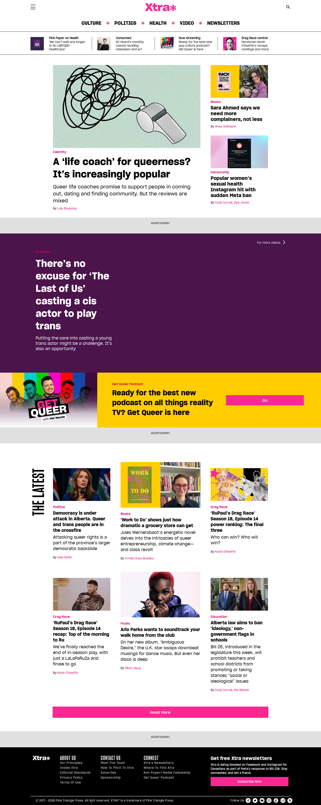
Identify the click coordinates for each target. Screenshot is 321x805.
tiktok (276, 800)
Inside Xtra (69, 768)
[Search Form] (287, 7)
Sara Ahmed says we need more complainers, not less (236, 113)
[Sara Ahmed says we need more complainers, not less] (239, 81)
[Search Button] (287, 6)
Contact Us (111, 757)
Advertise (108, 773)
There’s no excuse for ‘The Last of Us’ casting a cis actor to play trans (72, 294)
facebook (248, 800)
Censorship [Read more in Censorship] (220, 172)
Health (158, 23)
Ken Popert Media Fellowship (167, 773)
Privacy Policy (71, 777)
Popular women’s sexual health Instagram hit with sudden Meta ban (233, 186)
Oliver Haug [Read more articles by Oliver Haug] (133, 668)
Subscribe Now (249, 781)
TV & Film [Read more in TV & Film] (43, 252)
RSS (289, 800)
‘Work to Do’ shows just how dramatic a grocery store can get (157, 522)
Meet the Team (113, 763)
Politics (125, 23)
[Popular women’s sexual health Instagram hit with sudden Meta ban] (239, 152)
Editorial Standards (75, 773)
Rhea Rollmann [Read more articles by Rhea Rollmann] (225, 126)
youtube (262, 800)
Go (265, 400)
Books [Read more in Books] (216, 102)
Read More (160, 712)
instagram (269, 800)
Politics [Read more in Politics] (59, 507)
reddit (282, 800)
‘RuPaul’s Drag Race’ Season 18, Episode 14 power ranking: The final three (237, 521)
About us (68, 757)
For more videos (268, 243)
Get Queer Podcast (127, 384)
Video (187, 23)
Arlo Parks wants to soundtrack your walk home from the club (160, 632)
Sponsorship (111, 777)
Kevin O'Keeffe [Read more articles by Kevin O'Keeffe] (225, 552)
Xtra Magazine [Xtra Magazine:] (41, 759)
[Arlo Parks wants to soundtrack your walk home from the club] (160, 596)
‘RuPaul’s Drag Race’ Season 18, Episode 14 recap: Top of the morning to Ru (81, 631)
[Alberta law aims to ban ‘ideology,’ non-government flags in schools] (239, 596)
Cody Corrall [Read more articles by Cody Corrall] (223, 202)
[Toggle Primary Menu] (33, 8)
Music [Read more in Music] (125, 623)
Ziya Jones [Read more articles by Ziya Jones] (241, 202)
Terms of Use (70, 782)
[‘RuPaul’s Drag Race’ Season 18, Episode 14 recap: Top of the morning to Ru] (81, 596)
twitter (255, 800)
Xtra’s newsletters (159, 763)
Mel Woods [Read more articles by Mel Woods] (241, 690)
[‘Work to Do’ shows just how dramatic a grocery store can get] (160, 487)
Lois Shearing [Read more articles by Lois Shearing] (67, 208)
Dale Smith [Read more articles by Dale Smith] (64, 557)
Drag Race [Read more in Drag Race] (219, 507)
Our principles (71, 763)
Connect (151, 757)
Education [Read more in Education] (219, 617)
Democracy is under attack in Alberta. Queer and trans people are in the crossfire (79, 521)
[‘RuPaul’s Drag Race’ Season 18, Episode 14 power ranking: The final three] (239, 486)
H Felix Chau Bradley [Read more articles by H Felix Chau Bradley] (139, 558)
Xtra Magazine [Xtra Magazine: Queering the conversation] (160, 7)
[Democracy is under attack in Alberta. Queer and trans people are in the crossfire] (81, 486)
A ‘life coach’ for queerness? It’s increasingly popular (122, 167)
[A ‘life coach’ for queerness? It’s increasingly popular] (126, 106)
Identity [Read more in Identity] (59, 152)
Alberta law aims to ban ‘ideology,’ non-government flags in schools (236, 631)
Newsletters (223, 23)
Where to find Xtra (159, 768)
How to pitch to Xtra (117, 768)
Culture (91, 23)
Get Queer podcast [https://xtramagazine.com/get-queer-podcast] (159, 777)
